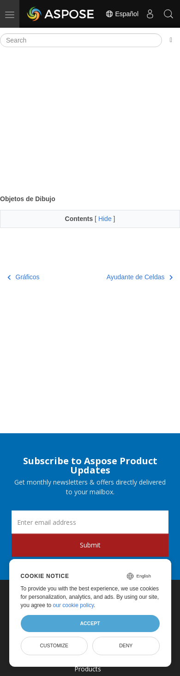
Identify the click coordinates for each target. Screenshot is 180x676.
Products (87, 668)
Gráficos (23, 277)
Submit (90, 545)
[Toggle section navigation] (171, 40)
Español (121, 14)
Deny (125, 645)
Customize (54, 645)
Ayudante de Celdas (140, 277)
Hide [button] (106, 218)
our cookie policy (73, 605)
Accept (90, 623)
